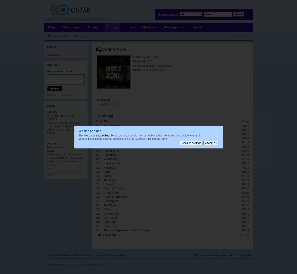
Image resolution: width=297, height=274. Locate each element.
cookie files (102, 135)
